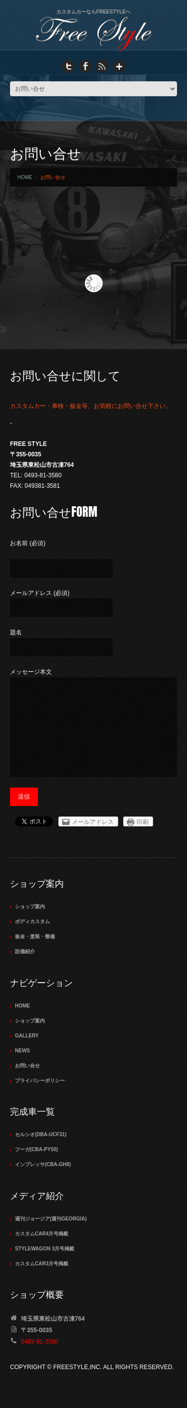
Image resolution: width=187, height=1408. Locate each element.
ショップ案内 (30, 906)
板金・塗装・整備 (35, 936)
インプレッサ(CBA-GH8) (43, 1164)
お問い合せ (27, 1065)
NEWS (22, 1050)
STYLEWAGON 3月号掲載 (44, 1248)
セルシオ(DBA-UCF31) (40, 1134)
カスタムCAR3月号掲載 (41, 1263)
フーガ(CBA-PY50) (36, 1149)
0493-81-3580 (39, 1341)
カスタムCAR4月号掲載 (41, 1233)
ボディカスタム (32, 921)
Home (24, 177)
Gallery (26, 1035)
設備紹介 (25, 951)
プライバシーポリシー (40, 1080)
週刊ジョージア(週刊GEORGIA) (51, 1218)
